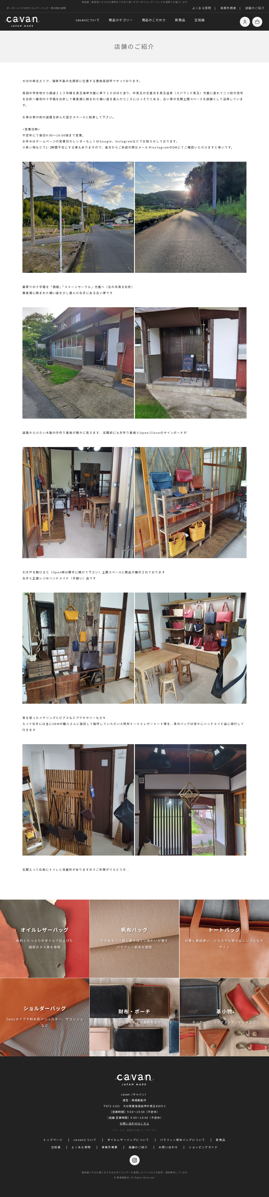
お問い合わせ (168, 1147)
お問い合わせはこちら (134, 1123)
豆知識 (199, 20)
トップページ (53, 1140)
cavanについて (88, 20)
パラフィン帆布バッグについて (182, 1140)
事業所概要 (228, 8)
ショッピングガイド (203, 1147)
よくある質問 (201, 8)
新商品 (180, 20)
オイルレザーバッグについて (128, 1140)
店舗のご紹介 (255, 8)
